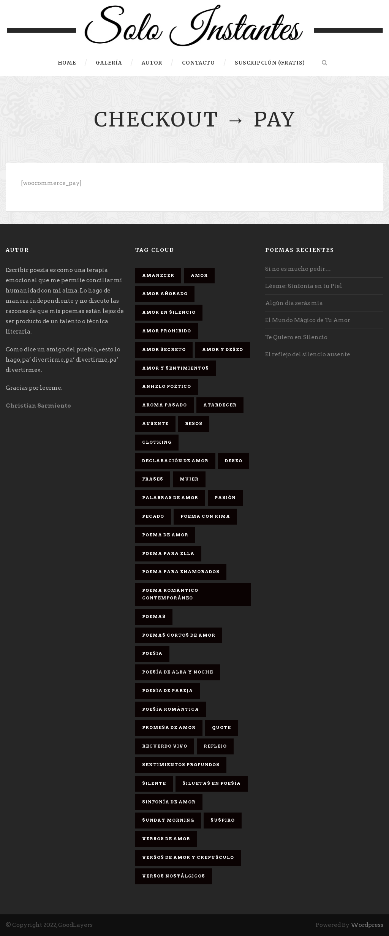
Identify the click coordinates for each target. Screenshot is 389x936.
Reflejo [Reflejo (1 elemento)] (215, 746)
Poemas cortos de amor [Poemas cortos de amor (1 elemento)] (178, 635)
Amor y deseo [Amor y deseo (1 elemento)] (222, 349)
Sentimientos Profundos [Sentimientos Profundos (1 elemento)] (181, 764)
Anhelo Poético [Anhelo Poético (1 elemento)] (166, 386)
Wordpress (367, 925)
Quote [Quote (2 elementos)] (221, 727)
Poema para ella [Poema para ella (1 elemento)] (168, 553)
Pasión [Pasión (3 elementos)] (225, 497)
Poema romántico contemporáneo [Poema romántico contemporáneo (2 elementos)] (170, 594)
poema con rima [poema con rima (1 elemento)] (205, 516)
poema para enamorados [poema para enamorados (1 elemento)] (181, 571)
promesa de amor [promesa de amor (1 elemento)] (169, 727)
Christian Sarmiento (38, 405)
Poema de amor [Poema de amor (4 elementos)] (165, 535)
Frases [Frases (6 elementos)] (152, 479)
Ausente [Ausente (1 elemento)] (155, 423)
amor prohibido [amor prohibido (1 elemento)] (166, 331)
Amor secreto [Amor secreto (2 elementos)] (164, 349)
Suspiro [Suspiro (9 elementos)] (222, 820)
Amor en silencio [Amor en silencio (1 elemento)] (169, 312)
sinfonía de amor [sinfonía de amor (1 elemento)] (169, 802)
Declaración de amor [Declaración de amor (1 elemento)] (175, 460)
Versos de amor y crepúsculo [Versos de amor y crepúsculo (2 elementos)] (188, 857)
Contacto (198, 63)
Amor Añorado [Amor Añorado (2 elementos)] (165, 293)
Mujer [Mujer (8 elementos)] (189, 479)
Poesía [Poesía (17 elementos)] (152, 653)
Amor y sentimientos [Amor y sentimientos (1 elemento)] (175, 368)
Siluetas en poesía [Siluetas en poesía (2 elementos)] (211, 783)
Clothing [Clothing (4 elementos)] (157, 442)
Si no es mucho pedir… (298, 269)
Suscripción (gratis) (270, 63)
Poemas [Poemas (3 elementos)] (154, 616)
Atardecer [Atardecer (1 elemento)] (220, 405)
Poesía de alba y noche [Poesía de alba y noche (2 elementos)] (177, 672)
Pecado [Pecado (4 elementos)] (153, 516)
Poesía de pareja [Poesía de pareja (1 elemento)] (167, 690)
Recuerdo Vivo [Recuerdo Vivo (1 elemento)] (164, 746)
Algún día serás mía (294, 303)
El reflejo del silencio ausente (307, 354)
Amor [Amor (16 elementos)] (199, 275)
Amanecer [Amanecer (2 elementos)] (158, 275)
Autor (152, 63)
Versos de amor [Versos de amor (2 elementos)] (166, 838)
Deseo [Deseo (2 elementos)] (233, 460)
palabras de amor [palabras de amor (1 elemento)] (170, 497)
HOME (67, 63)
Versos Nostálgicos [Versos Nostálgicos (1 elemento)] (173, 876)
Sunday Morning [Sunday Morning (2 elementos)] (168, 820)
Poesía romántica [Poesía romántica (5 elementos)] (170, 709)
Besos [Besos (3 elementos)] (193, 423)
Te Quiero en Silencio (296, 337)
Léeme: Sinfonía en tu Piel (303, 286)
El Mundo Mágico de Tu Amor (307, 320)
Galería (109, 63)
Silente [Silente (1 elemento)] (154, 783)
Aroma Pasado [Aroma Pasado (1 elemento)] (164, 405)
